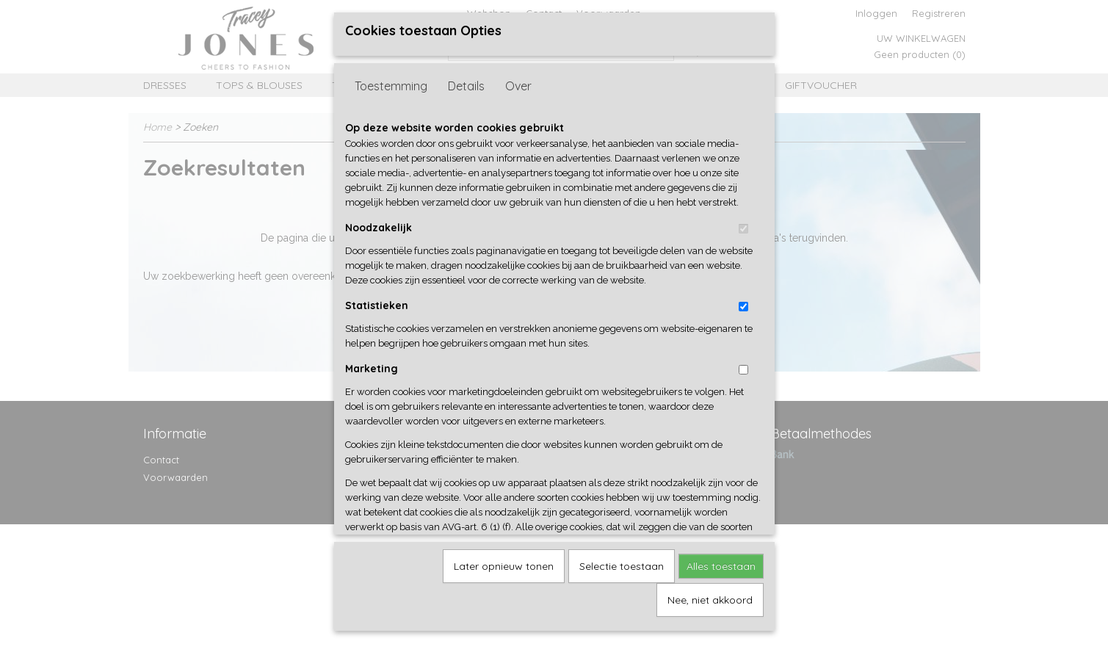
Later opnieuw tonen (504, 561)
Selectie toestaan (621, 561)
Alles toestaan (721, 561)
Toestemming (391, 80)
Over (518, 80)
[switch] (743, 223)
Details (466, 80)
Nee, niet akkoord (710, 594)
